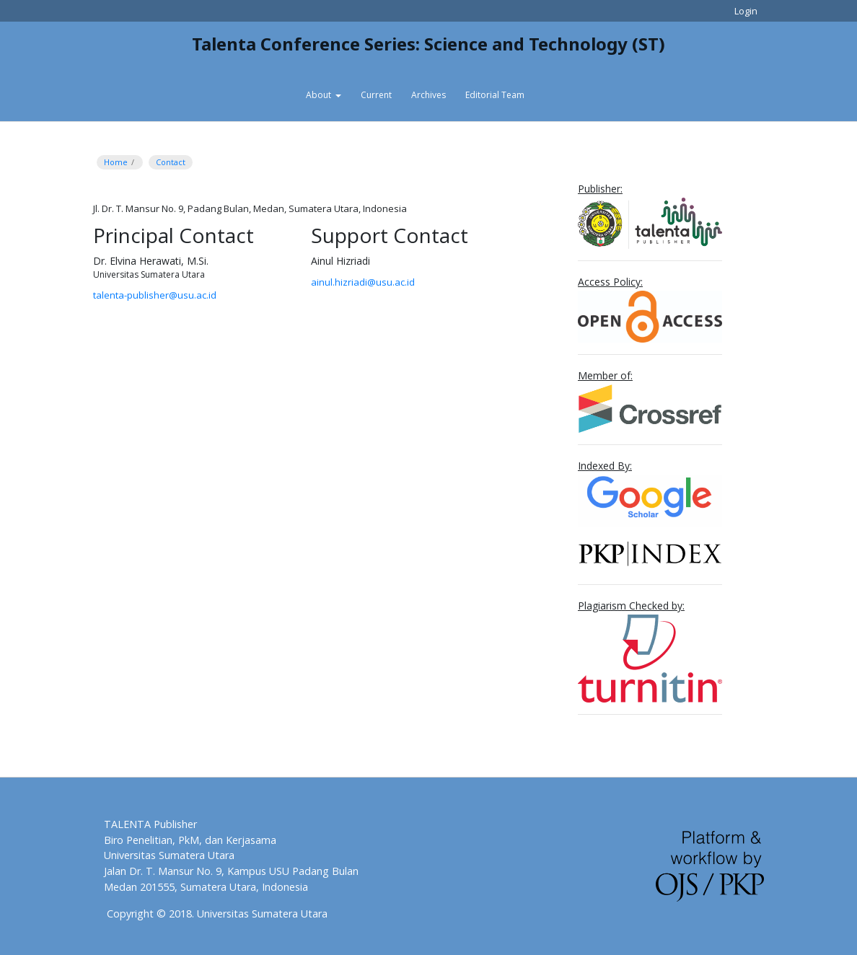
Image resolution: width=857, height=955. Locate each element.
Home (116, 162)
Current (376, 95)
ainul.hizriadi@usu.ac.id (363, 282)
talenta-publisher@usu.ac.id (154, 295)
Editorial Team (494, 95)
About (319, 95)
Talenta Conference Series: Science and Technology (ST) (428, 44)
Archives (428, 95)
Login (745, 10)
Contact (170, 162)
